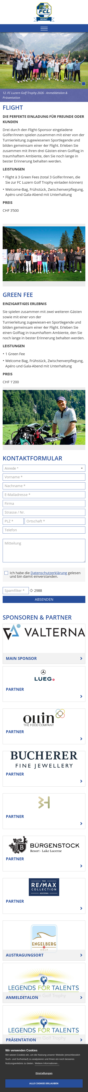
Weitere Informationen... (47, 1063)
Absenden (44, 599)
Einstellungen (44, 1073)
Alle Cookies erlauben (43, 1083)
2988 (38, 590)
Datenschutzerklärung (49, 573)
